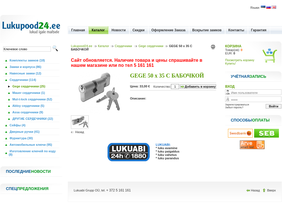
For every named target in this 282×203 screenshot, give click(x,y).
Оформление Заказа (168, 30)
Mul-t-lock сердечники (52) (32, 99)
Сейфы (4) (17, 125)
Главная (78, 30)
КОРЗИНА (233, 46)
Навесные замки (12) (25, 73)
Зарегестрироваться (237, 104)
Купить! (230, 63)
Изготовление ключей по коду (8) (32, 152)
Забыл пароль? (234, 107)
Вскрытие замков (206, 30)
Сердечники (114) (22, 79)
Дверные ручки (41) (24, 131)
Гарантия (259, 30)
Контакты (236, 30)
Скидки (139, 30)
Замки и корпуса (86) (25, 67)
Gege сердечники (151, 46)
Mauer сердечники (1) (28, 92)
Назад (79, 132)
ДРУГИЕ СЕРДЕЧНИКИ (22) (32, 118)
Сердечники (124, 46)
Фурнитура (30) (21, 138)
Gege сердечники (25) (28, 86)
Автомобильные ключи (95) (30, 144)
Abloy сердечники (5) (28, 105)
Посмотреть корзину (239, 60)
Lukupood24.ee (81, 46)
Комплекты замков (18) (27, 60)
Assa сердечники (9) (27, 112)
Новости (118, 30)
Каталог (98, 30)
